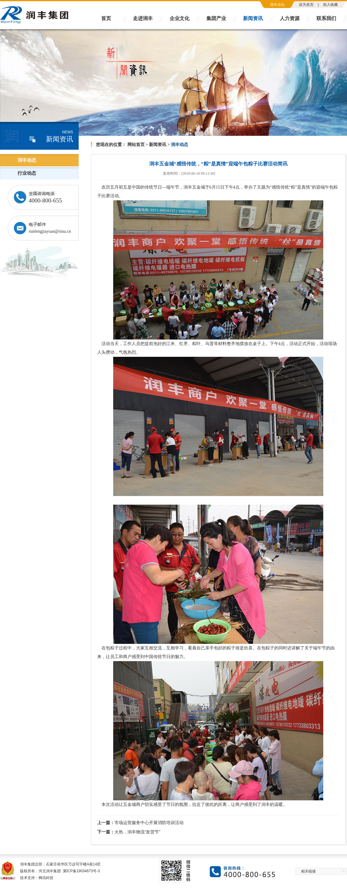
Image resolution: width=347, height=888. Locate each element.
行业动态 (27, 173)
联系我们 (326, 18)
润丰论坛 (277, 4)
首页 (106, 18)
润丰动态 (27, 160)
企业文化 (179, 18)
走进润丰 (143, 18)
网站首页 (136, 144)
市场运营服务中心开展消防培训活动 (149, 822)
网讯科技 (46, 878)
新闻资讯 (253, 18)
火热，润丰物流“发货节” (137, 831)
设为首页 (306, 4)
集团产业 (216, 18)
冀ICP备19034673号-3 (81, 871)
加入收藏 (330, 4)
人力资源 (289, 18)
